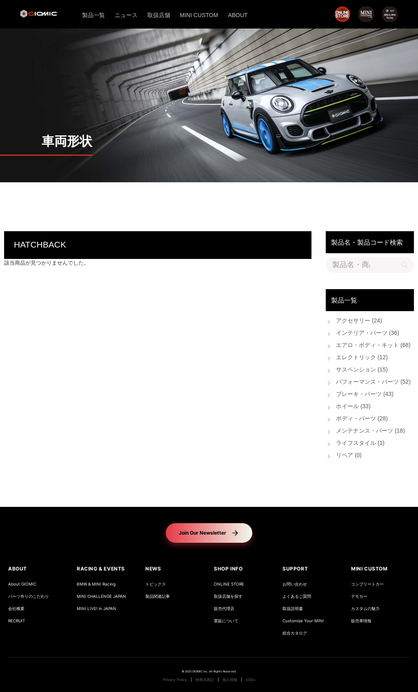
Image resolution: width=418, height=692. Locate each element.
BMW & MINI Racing (96, 584)
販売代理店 (224, 608)
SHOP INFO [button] (228, 569)
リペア (349, 456)
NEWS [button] (153, 569)
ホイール (353, 407)
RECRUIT (16, 621)
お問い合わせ (294, 584)
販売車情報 (361, 621)
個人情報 (229, 680)
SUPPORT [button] (295, 569)
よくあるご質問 (296, 596)
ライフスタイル (360, 443)
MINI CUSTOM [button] (369, 569)
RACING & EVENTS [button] (101, 569)
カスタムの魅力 (365, 608)
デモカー (359, 596)
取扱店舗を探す (228, 596)
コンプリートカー (367, 584)
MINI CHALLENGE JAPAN (101, 596)
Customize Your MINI (303, 621)
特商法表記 (205, 680)
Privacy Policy (175, 680)
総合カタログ (294, 633)
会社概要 (16, 608)
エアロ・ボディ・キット (373, 346)
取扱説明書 (292, 608)
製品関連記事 (157, 596)
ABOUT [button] (17, 569)
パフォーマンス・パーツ (373, 382)
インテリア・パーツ (367, 333)
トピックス (155, 584)
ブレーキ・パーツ (365, 394)
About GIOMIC (22, 584)
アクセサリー (359, 321)
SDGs (251, 680)
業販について (226, 621)
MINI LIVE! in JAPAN (96, 608)
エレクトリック (362, 358)
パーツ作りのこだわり (28, 596)
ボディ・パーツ (362, 419)
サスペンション (362, 370)
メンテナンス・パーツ (370, 431)
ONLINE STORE (229, 584)
